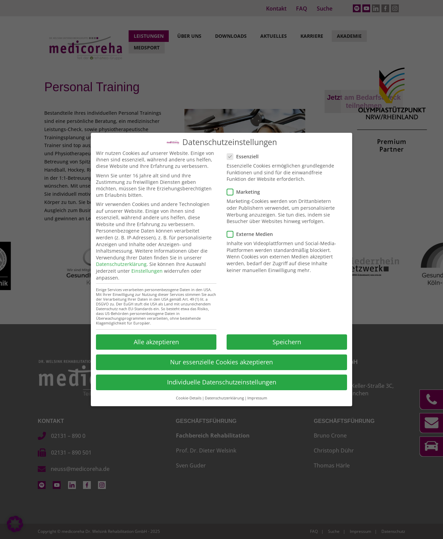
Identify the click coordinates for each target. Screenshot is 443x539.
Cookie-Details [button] (188, 398)
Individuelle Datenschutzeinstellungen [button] (221, 382)
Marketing (246, 192)
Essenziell (245, 156)
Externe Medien (253, 234)
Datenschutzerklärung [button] (224, 398)
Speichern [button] (287, 342)
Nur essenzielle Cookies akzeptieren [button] (221, 362)
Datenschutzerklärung (121, 264)
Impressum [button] (257, 398)
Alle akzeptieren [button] (156, 342)
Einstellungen (147, 271)
